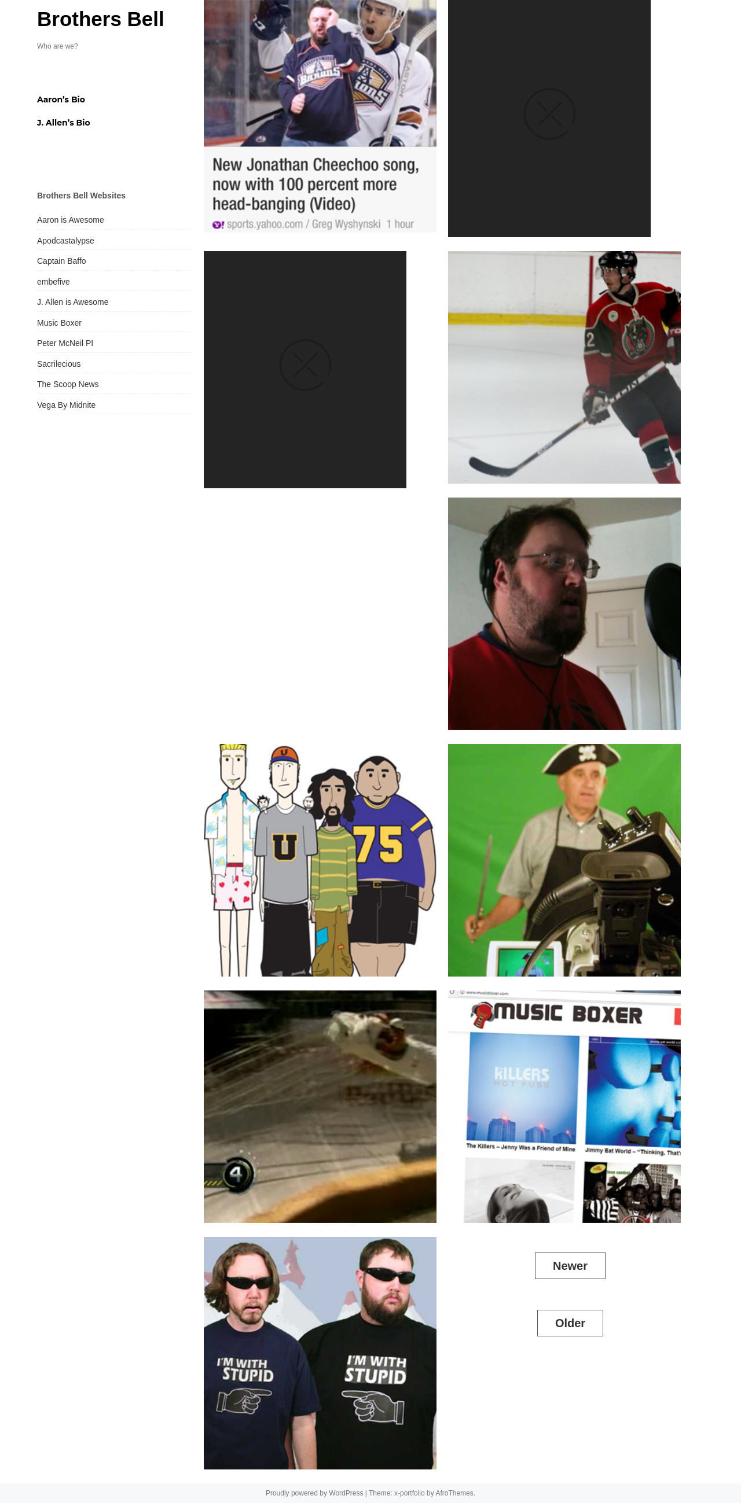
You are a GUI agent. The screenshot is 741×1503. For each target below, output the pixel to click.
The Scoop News (68, 384)
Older (570, 1323)
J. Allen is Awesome (72, 302)
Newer (570, 1265)
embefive (53, 281)
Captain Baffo (61, 261)
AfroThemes (454, 1493)
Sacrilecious (58, 364)
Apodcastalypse (65, 240)
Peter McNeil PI (65, 343)
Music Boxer (59, 322)
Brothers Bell (100, 19)
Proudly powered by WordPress (315, 1493)
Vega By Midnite (66, 405)
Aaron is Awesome (70, 219)
